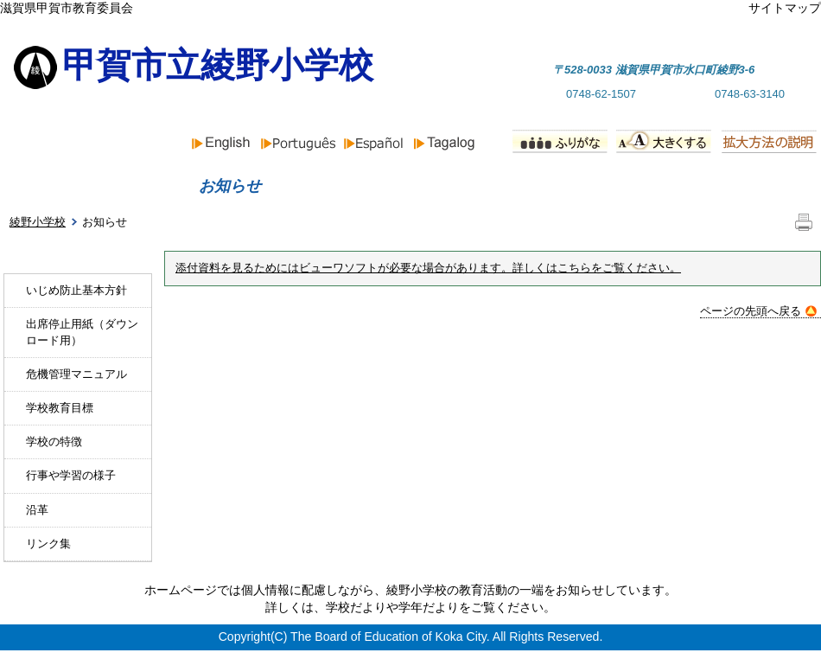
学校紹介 (390, 186)
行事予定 (550, 186)
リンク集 (48, 543)
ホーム (62, 186)
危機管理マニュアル (76, 374)
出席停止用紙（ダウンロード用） (82, 331)
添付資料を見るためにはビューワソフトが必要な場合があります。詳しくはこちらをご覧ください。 (428, 268)
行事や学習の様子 (71, 475)
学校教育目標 (59, 407)
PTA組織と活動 (732, 186)
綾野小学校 (38, 221)
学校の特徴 (54, 441)
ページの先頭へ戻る (758, 310)
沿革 (37, 509)
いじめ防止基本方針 (76, 290)
